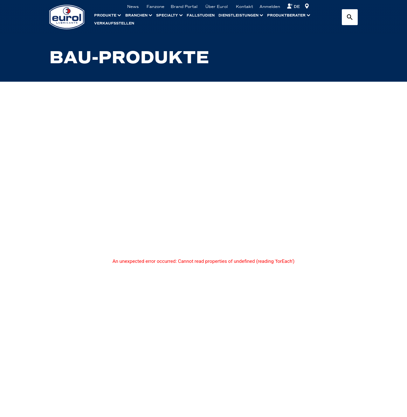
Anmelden (269, 6)
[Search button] (350, 17)
